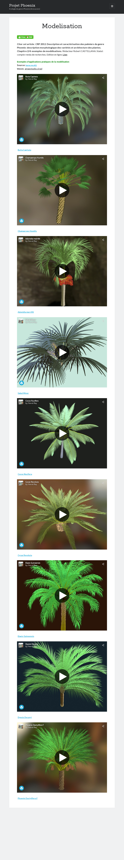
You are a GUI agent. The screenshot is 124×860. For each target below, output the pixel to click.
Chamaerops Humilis (27, 231)
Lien (65, 54)
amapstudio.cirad (33, 68)
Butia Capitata (24, 150)
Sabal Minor (23, 393)
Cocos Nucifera (25, 474)
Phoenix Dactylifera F (28, 798)
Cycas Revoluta (25, 555)
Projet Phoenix (22, 5)
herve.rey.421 (31, 65)
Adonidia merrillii (26, 312)
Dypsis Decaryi (25, 717)
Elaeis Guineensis (26, 636)
